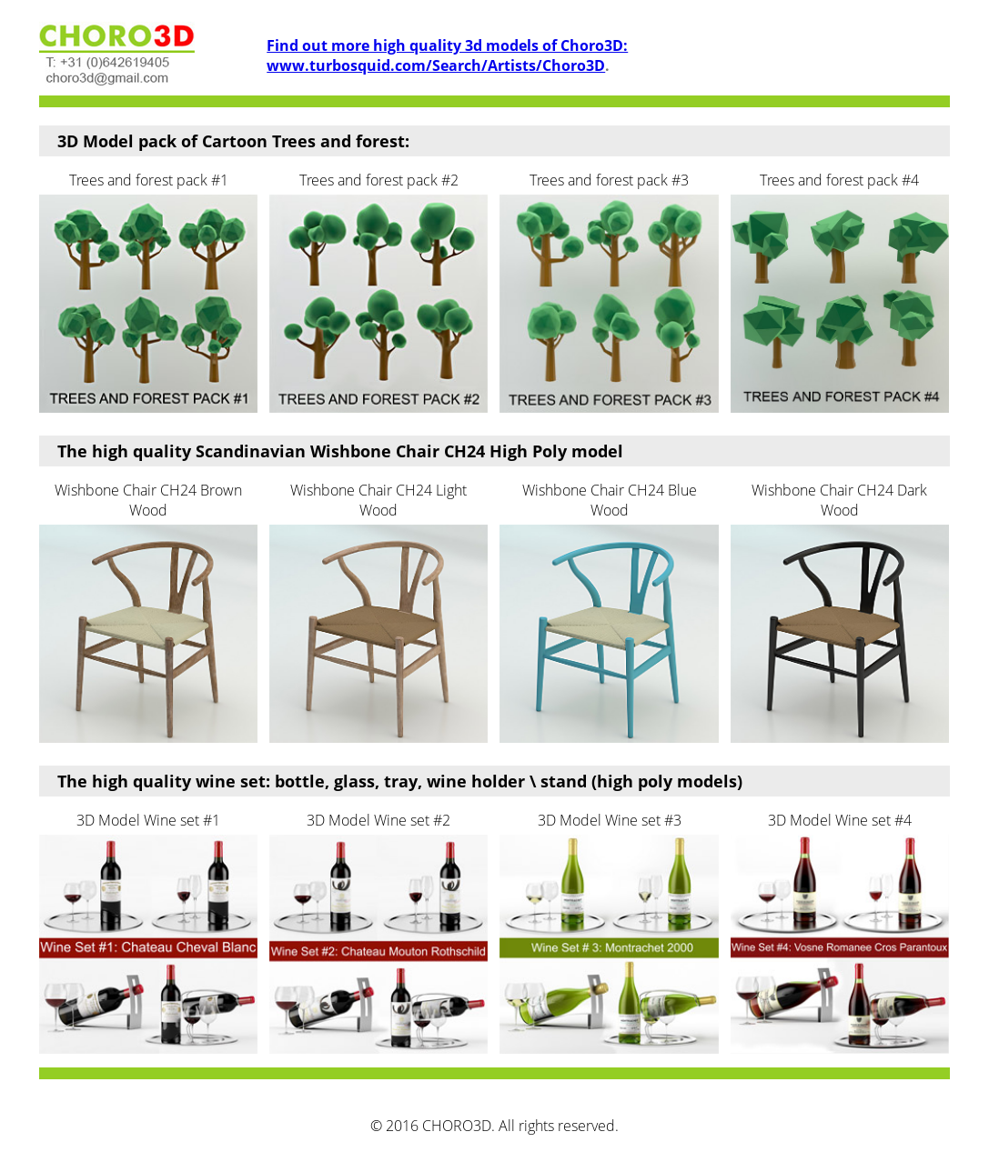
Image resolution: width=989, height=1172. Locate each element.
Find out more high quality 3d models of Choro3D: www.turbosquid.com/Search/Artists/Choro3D (447, 55)
